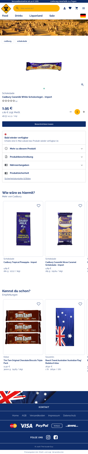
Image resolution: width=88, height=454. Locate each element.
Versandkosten (37, 415)
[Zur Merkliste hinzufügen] (39, 206)
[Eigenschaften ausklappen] (44, 149)
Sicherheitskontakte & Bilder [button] (18, 179)
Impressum (54, 415)
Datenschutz (69, 415)
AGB (24, 415)
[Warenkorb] (76, 8)
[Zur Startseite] (6, 13)
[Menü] (83, 8)
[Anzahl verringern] (70, 112)
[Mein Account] (64, 8)
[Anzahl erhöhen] (84, 112)
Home (15, 415)
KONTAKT (44, 407)
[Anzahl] (77, 112)
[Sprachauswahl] (83, 16)
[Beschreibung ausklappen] (44, 157)
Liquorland (36, 15)
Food (5, 15)
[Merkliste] (70, 8)
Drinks (19, 15)
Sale (52, 15)
